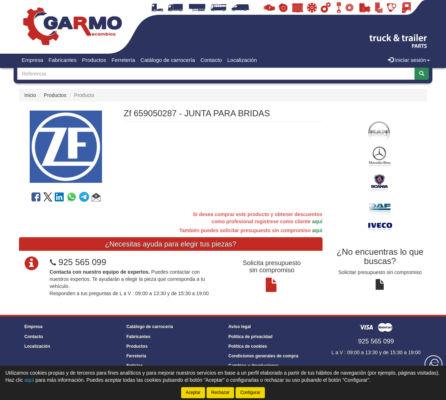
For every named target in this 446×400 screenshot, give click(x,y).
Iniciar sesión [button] (409, 60)
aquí (317, 221)
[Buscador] (216, 74)
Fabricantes (63, 60)
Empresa (32, 60)
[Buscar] (422, 74)
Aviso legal (239, 326)
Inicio (30, 95)
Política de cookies (247, 346)
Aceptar (193, 392)
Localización (242, 60)
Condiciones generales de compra (263, 355)
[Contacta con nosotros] (433, 364)
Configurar (250, 392)
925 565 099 (82, 262)
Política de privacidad (250, 336)
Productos (94, 60)
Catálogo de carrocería (167, 60)
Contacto (211, 60)
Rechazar (220, 392)
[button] (96, 198)
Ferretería (123, 60)
